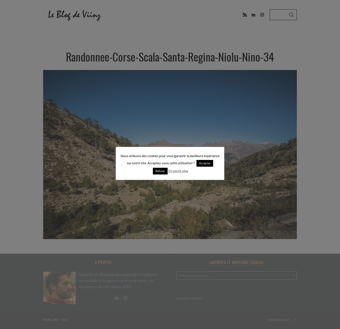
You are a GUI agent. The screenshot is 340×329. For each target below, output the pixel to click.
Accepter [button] (205, 163)
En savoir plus (178, 171)
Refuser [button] (160, 171)
